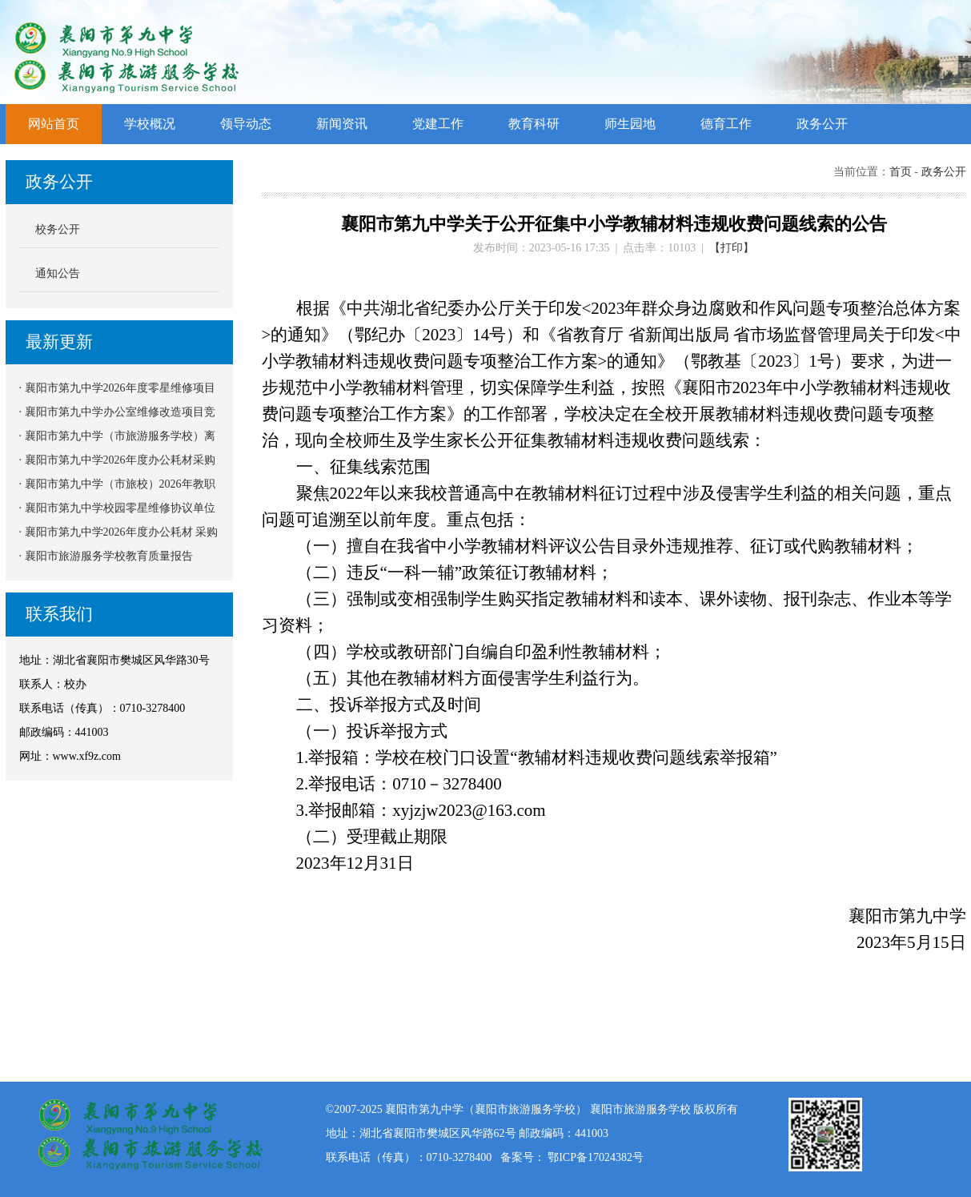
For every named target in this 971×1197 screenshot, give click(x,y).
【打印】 (731, 248)
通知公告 (57, 273)
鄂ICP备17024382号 (596, 1157)
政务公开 (822, 123)
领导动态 (245, 123)
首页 (900, 172)
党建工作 (437, 123)
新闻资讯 (341, 123)
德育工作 (726, 123)
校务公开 (57, 229)
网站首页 (53, 123)
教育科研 (534, 123)
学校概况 (149, 123)
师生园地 (630, 123)
